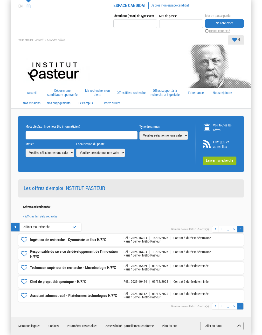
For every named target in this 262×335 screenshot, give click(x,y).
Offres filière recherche (131, 93)
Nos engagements (58, 103)
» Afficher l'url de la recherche (40, 216)
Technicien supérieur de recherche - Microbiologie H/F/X (73, 267)
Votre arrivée (112, 103)
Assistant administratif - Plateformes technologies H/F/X (73, 295)
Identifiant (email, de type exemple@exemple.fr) (135, 16)
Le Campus (85, 103)
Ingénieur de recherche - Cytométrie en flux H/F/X (68, 239)
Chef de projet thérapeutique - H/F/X (58, 281)
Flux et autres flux (221, 144)
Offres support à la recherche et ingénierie (165, 93)
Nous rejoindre (222, 93)
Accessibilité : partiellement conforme (129, 326)
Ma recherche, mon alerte (97, 93)
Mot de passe (168, 16)
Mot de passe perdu (218, 16)
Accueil (39, 40)
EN (20, 6)
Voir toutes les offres (222, 127)
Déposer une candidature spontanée (62, 93)
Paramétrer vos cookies (82, 326)
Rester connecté (219, 31)
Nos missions (32, 103)
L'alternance (196, 93)
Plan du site (169, 326)
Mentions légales (29, 326)
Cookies (53, 326)
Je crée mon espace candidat (170, 5)
